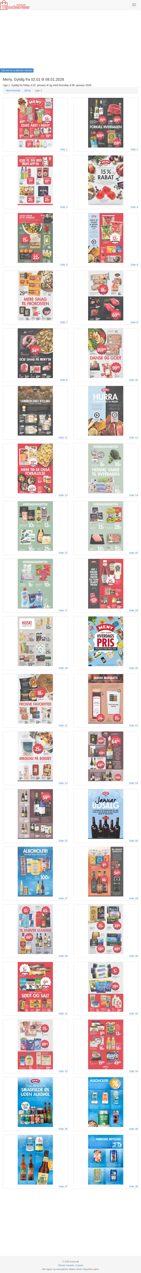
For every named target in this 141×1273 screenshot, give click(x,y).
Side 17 (63, 610)
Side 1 (64, 149)
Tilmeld (61, 1265)
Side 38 (133, 1186)
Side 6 (134, 264)
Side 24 (133, 783)
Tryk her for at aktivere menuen (16, 70)
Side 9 (64, 379)
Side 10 (133, 379)
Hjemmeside (13, 90)
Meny (27, 90)
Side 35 (63, 1129)
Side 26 (133, 840)
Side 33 (63, 1071)
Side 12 (133, 437)
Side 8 (134, 322)
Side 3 (64, 207)
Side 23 (63, 783)
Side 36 (133, 1129)
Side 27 (63, 898)
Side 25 (63, 840)
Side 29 (63, 956)
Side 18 (133, 610)
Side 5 (64, 264)
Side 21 (63, 725)
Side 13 (63, 495)
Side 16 (133, 552)
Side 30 (133, 956)
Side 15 (63, 552)
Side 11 (63, 437)
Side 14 (133, 495)
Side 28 (133, 898)
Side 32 (133, 1013)
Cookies (79, 1265)
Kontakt (70, 1265)
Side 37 (63, 1186)
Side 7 (64, 322)
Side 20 (133, 668)
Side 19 (63, 668)
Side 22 (133, 725)
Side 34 (133, 1071)
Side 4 (134, 207)
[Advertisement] (70, 40)
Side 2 (134, 149)
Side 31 (63, 1013)
